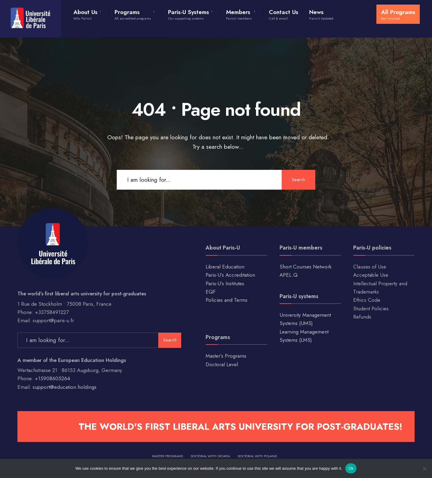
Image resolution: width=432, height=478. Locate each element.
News (321, 14)
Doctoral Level (222, 364)
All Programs (398, 14)
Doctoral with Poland (257, 456)
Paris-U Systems (188, 14)
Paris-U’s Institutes (225, 283)
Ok (350, 468)
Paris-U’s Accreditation (230, 275)
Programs (133, 14)
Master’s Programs (226, 355)
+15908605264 (52, 378)
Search (298, 179)
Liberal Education (225, 266)
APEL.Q (289, 275)
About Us (85, 14)
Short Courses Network (305, 266)
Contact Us (283, 14)
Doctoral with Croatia (210, 456)
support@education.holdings (65, 387)
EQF (211, 291)
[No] (424, 468)
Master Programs (167, 456)
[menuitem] (90, 13)
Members (239, 14)
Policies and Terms (226, 300)
